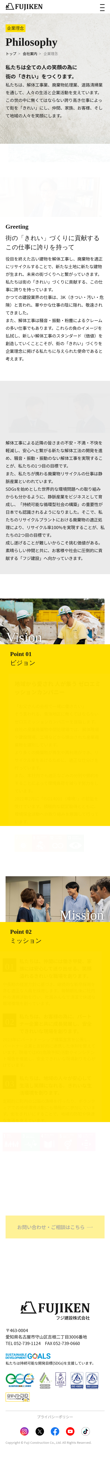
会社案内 (30, 53)
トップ (11, 53)
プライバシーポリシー (55, 1416)
